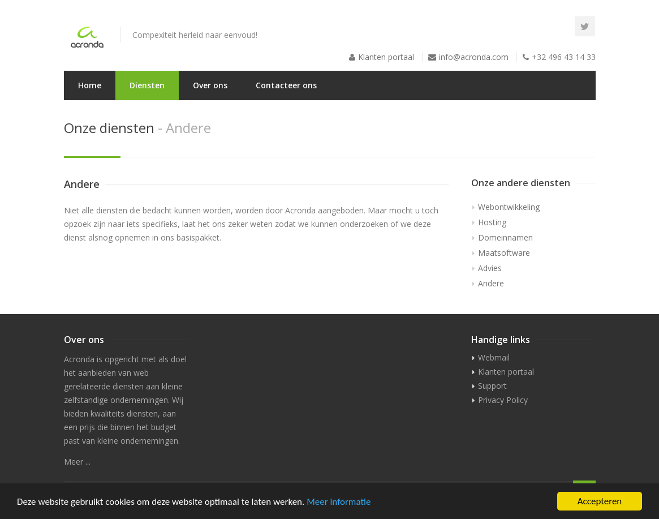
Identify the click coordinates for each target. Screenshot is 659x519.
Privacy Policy (503, 399)
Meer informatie (339, 503)
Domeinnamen (505, 237)
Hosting (492, 222)
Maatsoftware (504, 252)
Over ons (210, 85)
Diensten (147, 85)
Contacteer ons (286, 85)
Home (89, 85)
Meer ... (77, 461)
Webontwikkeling (509, 206)
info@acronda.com (474, 57)
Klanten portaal (386, 57)
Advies (490, 268)
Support (492, 385)
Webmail (494, 357)
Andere (491, 283)
